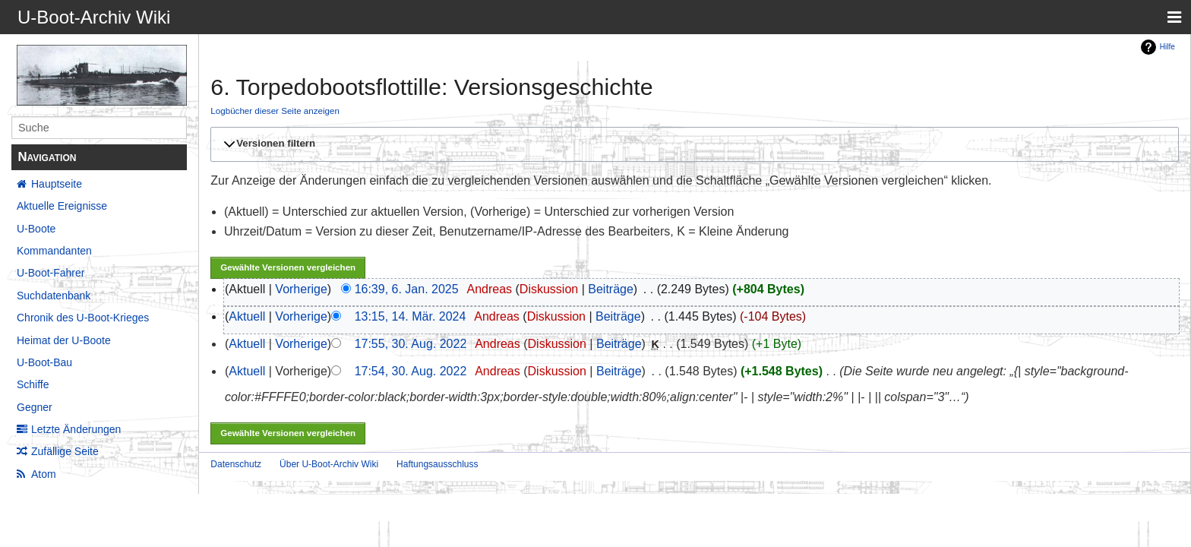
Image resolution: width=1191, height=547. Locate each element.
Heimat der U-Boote (64, 340)
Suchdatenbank (53, 295)
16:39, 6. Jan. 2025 (407, 289)
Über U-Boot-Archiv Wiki (329, 464)
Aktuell (247, 316)
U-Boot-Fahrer (50, 273)
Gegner (34, 407)
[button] (692, 144)
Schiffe (33, 384)
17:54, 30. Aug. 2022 (411, 371)
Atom (43, 474)
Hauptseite (56, 184)
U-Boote (36, 229)
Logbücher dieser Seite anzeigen (275, 110)
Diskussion (549, 289)
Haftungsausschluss (437, 464)
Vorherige (301, 289)
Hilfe (1167, 47)
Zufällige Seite (65, 451)
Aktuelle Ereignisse (62, 206)
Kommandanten (54, 251)
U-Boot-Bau (44, 362)
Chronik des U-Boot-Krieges (83, 317)
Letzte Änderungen (76, 429)
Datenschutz (235, 464)
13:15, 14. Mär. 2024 (410, 316)
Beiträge (610, 289)
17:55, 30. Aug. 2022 (411, 343)
